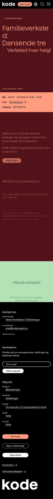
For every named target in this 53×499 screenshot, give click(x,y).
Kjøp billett (24, 4)
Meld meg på (13, 371)
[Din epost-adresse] (26, 364)
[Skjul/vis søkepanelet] (42, 4)
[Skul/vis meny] (48, 4)
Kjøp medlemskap (15, 446)
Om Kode (15, 436)
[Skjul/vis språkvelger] (35, 4)
